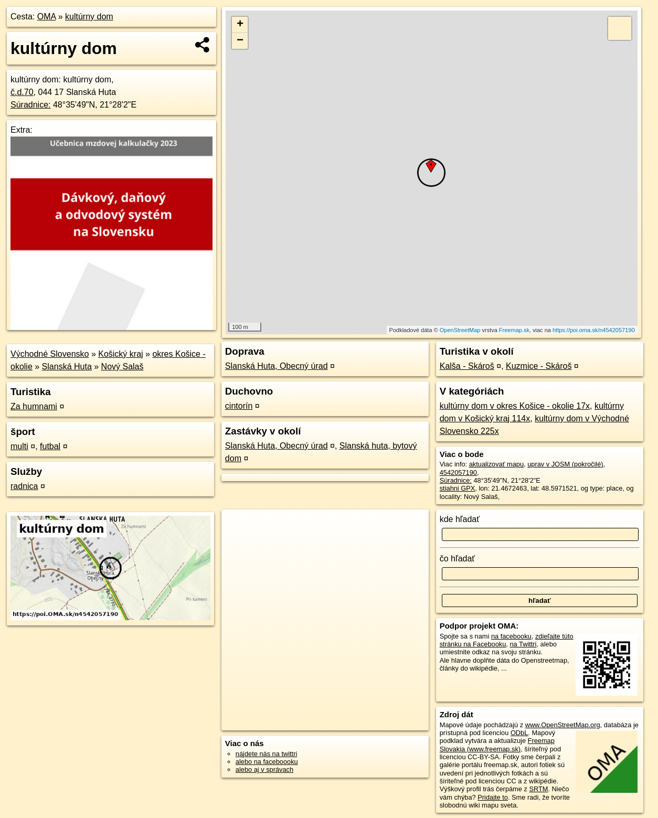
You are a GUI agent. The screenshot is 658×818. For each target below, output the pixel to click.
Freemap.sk (514, 330)
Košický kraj (120, 353)
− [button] (240, 41)
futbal (50, 446)
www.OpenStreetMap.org (562, 725)
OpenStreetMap (460, 330)
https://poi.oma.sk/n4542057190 (594, 330)
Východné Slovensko (49, 353)
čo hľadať (457, 558)
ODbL (519, 733)
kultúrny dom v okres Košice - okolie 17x (515, 405)
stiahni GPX (457, 488)
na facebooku (511, 636)
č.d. (22, 92)
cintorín (238, 405)
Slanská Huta (67, 366)
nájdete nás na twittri (266, 754)
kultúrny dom (89, 16)
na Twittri (523, 644)
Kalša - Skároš (467, 366)
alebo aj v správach (264, 769)
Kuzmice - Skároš (538, 366)
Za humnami (33, 406)
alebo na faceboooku (267, 762)
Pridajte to (492, 797)
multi (19, 446)
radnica (24, 486)
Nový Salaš (122, 366)
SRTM (538, 789)
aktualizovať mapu (496, 464)
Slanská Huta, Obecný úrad (276, 366)
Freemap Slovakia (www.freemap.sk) (497, 744)
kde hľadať (460, 519)
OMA (46, 16)
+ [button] (240, 25)
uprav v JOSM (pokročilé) (565, 464)
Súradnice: (30, 104)
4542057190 (458, 472)
